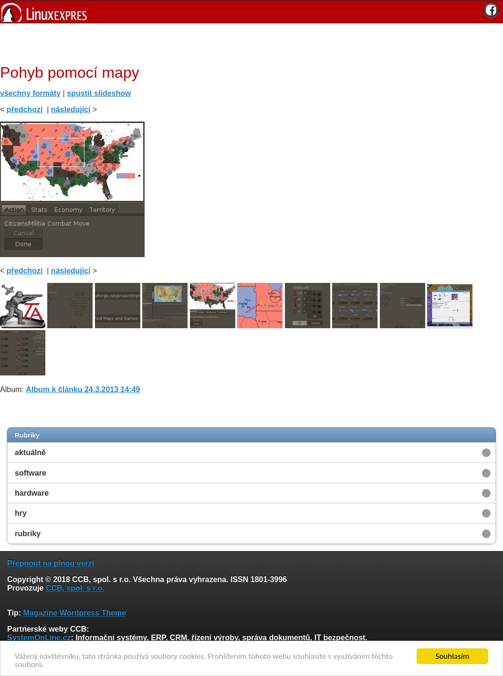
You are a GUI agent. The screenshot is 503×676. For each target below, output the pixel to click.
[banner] (251, 11)
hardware (32, 493)
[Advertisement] (248, 42)
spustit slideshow (99, 93)
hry (21, 513)
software (30, 473)
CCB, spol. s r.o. (75, 588)
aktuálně (30, 452)
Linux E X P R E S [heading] (251, 11)
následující (71, 109)
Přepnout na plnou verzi (50, 563)
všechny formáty (30, 93)
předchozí (25, 109)
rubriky (28, 534)
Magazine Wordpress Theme (74, 613)
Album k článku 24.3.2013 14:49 (83, 389)
